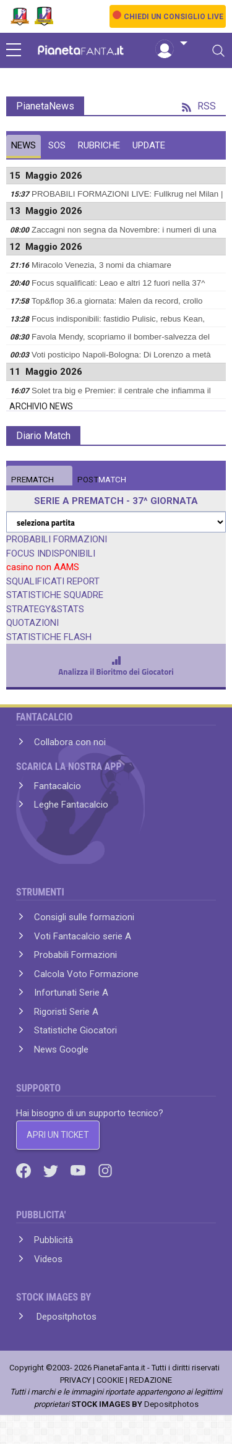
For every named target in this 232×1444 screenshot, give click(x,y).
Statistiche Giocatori (75, 1030)
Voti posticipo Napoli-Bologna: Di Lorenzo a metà (121, 354)
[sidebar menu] (13, 50)
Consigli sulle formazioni (84, 917)
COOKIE (110, 1380)
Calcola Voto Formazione (86, 974)
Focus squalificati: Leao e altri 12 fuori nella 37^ (118, 283)
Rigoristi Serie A (66, 1011)
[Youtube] (79, 1170)
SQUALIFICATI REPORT (53, 581)
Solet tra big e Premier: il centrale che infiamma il (121, 390)
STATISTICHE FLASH (49, 637)
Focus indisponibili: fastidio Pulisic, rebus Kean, (118, 318)
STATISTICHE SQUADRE (54, 594)
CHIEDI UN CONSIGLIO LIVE (173, 16)
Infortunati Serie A (71, 992)
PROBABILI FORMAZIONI (56, 539)
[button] (171, 44)
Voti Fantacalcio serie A (82, 936)
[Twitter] (52, 1170)
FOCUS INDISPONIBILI (50, 553)
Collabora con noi (70, 742)
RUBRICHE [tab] (99, 145)
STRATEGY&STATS (45, 609)
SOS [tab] (57, 145)
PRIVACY (75, 1380)
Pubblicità (53, 1239)
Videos (48, 1259)
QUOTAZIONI (32, 622)
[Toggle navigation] (218, 50)
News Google (61, 1049)
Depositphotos (65, 1316)
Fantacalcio (57, 786)
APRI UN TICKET (58, 1135)
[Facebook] (24, 1170)
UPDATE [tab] (148, 145)
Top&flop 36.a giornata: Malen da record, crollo (117, 300)
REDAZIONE (150, 1380)
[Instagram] (105, 1170)
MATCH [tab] (32, 479)
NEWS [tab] (23, 145)
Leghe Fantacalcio (71, 804)
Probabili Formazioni (75, 954)
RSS (199, 106)
